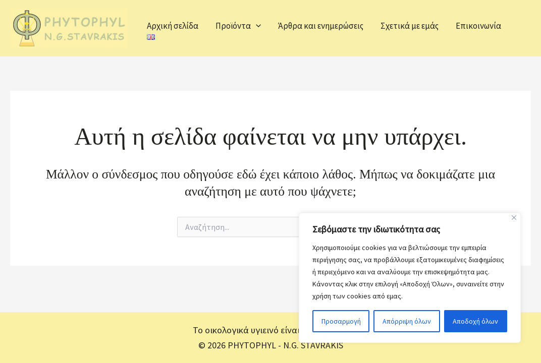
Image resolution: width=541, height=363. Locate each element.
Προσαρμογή (341, 321)
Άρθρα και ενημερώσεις (320, 25)
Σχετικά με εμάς (410, 25)
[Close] (514, 217)
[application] (256, 25)
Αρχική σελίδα (172, 25)
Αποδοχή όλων (475, 321)
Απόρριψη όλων (407, 321)
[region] (410, 278)
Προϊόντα (238, 25)
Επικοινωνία (478, 25)
